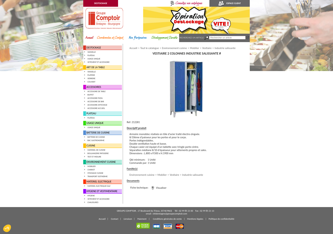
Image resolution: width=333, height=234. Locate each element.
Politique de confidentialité (221, 219)
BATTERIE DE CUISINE (98, 132)
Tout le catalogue (149, 48)
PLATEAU (91, 55)
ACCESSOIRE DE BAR (95, 101)
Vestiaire (207, 48)
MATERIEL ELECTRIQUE (98, 181)
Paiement (141, 219)
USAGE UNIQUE (93, 59)
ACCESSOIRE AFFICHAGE (97, 105)
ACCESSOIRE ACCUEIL (96, 108)
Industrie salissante (225, 48)
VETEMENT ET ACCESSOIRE (98, 62)
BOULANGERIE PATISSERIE (98, 153)
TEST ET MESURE (94, 157)
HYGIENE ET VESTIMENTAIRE (101, 191)
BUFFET (90, 95)
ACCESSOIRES (93, 87)
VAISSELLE (91, 52)
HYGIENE (91, 195)
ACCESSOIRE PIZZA (95, 98)
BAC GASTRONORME (95, 140)
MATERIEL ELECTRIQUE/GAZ (98, 186)
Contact (114, 219)
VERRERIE (91, 78)
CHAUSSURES (92, 202)
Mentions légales (195, 219)
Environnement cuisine (174, 48)
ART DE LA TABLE (95, 67)
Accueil (133, 48)
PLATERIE (91, 75)
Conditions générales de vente (167, 219)
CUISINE (90, 145)
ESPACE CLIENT (229, 3)
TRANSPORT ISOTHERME (97, 176)
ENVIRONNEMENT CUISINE (101, 161)
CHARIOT (91, 170)
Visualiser (158, 187)
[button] (7, 228)
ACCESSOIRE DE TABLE (96, 91)
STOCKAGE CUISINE (95, 173)
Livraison (128, 219)
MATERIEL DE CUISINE (96, 150)
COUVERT (91, 82)
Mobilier (194, 48)
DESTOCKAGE (100, 3)
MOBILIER (91, 166)
